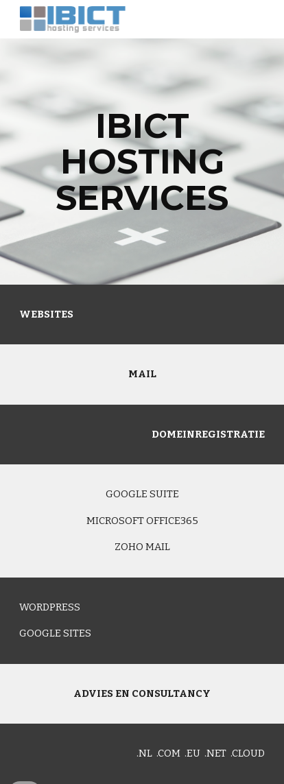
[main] (142, 161)
